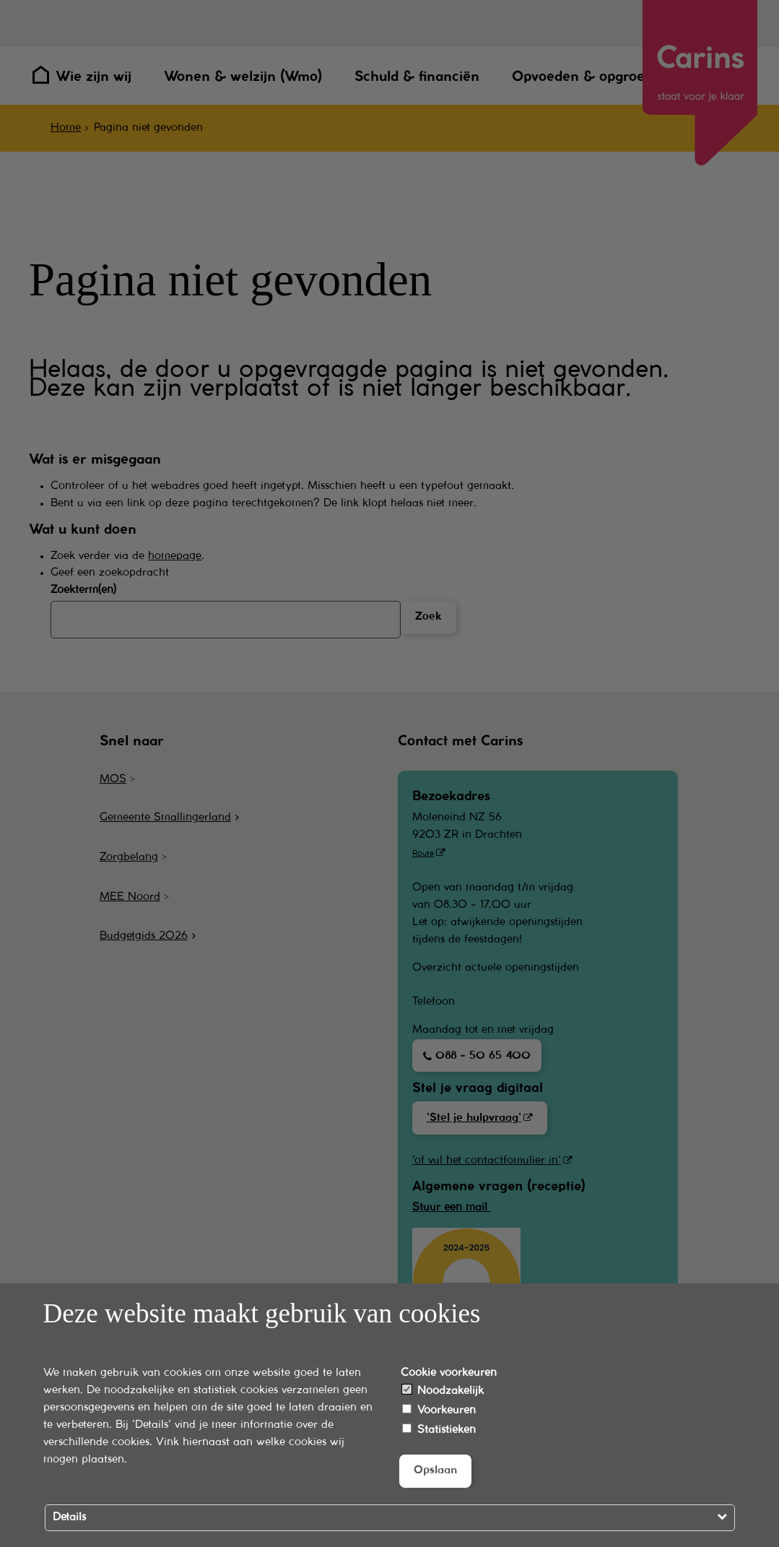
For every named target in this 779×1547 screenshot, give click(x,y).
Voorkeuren (439, 1410)
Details (69, 1517)
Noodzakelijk (443, 1390)
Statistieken (439, 1429)
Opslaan (435, 1470)
